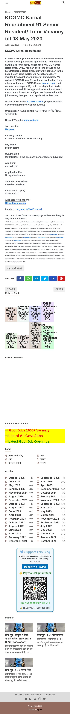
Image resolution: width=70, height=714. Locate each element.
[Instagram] (39, 699)
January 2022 (49, 537)
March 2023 (47, 515)
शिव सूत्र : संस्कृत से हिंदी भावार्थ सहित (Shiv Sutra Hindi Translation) (18, 639)
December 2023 (18, 500)
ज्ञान (42, 455)
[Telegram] (36, 278)
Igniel (39, 710)
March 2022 (47, 533)
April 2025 (47, 485)
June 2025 (47, 481)
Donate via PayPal (35, 566)
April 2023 (15, 515)
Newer (11, 289)
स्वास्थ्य (43, 463)
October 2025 (17, 478)
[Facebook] (20, 278)
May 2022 (46, 530)
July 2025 (14, 481)
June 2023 (15, 511)
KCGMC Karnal (35, 101)
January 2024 (49, 496)
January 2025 (17, 489)
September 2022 (50, 522)
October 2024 (49, 493)
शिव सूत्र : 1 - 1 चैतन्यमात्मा (50, 635)
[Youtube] (44, 699)
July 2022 (46, 526)
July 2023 (46, 507)
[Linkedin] (53, 278)
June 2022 (15, 530)
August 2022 (16, 526)
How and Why (16, 455)
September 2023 (50, 504)
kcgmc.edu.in (49, 83)
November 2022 (50, 519)
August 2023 (16, 507)
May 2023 (46, 511)
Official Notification (15, 202)
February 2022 (17, 537)
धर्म (10, 459)
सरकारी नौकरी (15, 268)
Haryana (9, 129)
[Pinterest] (61, 278)
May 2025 (14, 485)
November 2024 (18, 493)
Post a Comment (32, 45)
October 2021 (49, 541)
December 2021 (18, 541)
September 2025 (50, 478)
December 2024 (50, 489)
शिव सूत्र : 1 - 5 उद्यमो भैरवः (18, 670)
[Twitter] (28, 278)
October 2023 (17, 504)
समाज (43, 459)
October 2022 (17, 522)
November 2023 (50, 500)
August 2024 (16, 496)
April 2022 (15, 533)
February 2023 (17, 519)
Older (59, 289)
